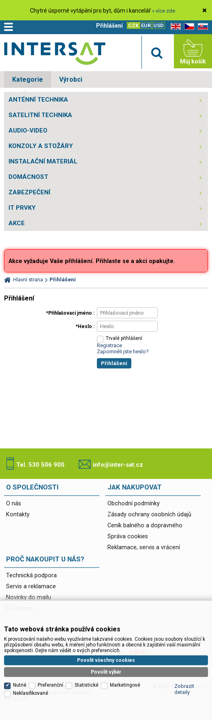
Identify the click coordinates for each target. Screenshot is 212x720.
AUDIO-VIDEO (28, 130)
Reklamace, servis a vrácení (143, 547)
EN (174, 27)
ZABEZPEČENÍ (29, 192)
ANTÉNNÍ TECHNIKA (38, 99)
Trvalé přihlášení (124, 338)
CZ (187, 27)
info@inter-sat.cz (118, 464)
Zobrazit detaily (184, 689)
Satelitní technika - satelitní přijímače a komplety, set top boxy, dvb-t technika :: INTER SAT (54, 53)
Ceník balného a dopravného (144, 525)
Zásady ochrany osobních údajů (149, 514)
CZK (133, 25)
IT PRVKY (22, 207)
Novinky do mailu (28, 597)
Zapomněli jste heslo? (123, 351)
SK (201, 27)
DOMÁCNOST (28, 177)
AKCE (17, 223)
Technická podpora (31, 575)
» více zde (163, 11)
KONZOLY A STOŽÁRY (41, 146)
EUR (146, 25)
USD (158, 25)
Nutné (19, 685)
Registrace (109, 345)
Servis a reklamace (31, 586)
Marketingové (125, 685)
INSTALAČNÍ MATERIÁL (43, 161)
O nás (13, 503)
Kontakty (18, 514)
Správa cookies (127, 536)
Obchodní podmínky (133, 503)
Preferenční (50, 685)
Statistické (87, 685)
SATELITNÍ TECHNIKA (40, 115)
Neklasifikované (30, 693)
